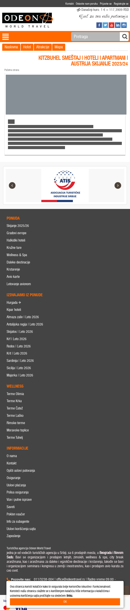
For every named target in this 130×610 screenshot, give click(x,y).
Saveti (11, 507)
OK (65, 602)
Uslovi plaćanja (16, 485)
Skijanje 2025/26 (18, 226)
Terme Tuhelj (15, 437)
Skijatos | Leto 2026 (20, 331)
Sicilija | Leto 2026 (19, 368)
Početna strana (11, 70)
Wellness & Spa (17, 255)
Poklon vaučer (16, 514)
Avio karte (13, 277)
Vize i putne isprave (19, 500)
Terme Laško (15, 416)
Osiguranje (13, 478)
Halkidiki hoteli (16, 240)
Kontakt (11, 463)
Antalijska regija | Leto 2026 (25, 324)
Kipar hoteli (14, 310)
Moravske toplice (18, 430)
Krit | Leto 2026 (17, 353)
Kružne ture (14, 248)
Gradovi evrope (16, 233)
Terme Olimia (15, 394)
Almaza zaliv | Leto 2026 (23, 317)
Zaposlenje (13, 536)
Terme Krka (14, 401)
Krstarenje (13, 269)
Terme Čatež (15, 408)
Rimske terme (16, 423)
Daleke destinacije (18, 262)
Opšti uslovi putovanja (21, 470)
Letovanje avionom (19, 284)
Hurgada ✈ (14, 302)
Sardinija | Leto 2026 (20, 361)
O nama (12, 456)
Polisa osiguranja (18, 492)
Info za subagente (18, 521)
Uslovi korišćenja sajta (21, 529)
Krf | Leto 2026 (17, 339)
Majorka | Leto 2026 (20, 375)
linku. (70, 596)
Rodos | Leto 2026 (19, 346)
